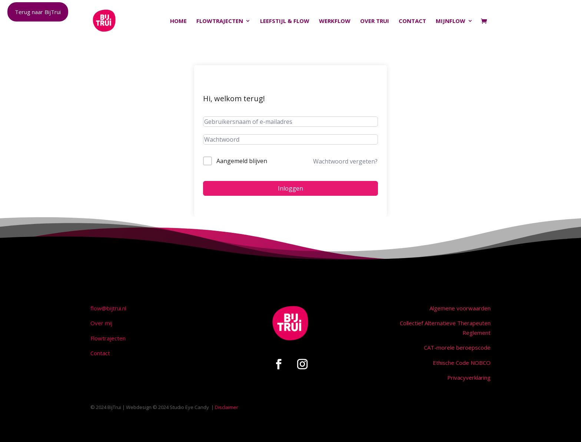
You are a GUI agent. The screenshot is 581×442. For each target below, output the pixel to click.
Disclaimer (226, 407)
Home (178, 21)
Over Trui (374, 21)
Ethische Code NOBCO (462, 362)
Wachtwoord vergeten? (345, 161)
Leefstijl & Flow (284, 21)
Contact (412, 21)
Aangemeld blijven (241, 161)
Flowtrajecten (219, 21)
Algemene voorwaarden (460, 308)
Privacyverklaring (469, 377)
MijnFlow (450, 21)
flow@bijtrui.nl (108, 308)
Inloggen (290, 188)
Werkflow (335, 21)
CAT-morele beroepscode (457, 347)
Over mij (101, 323)
